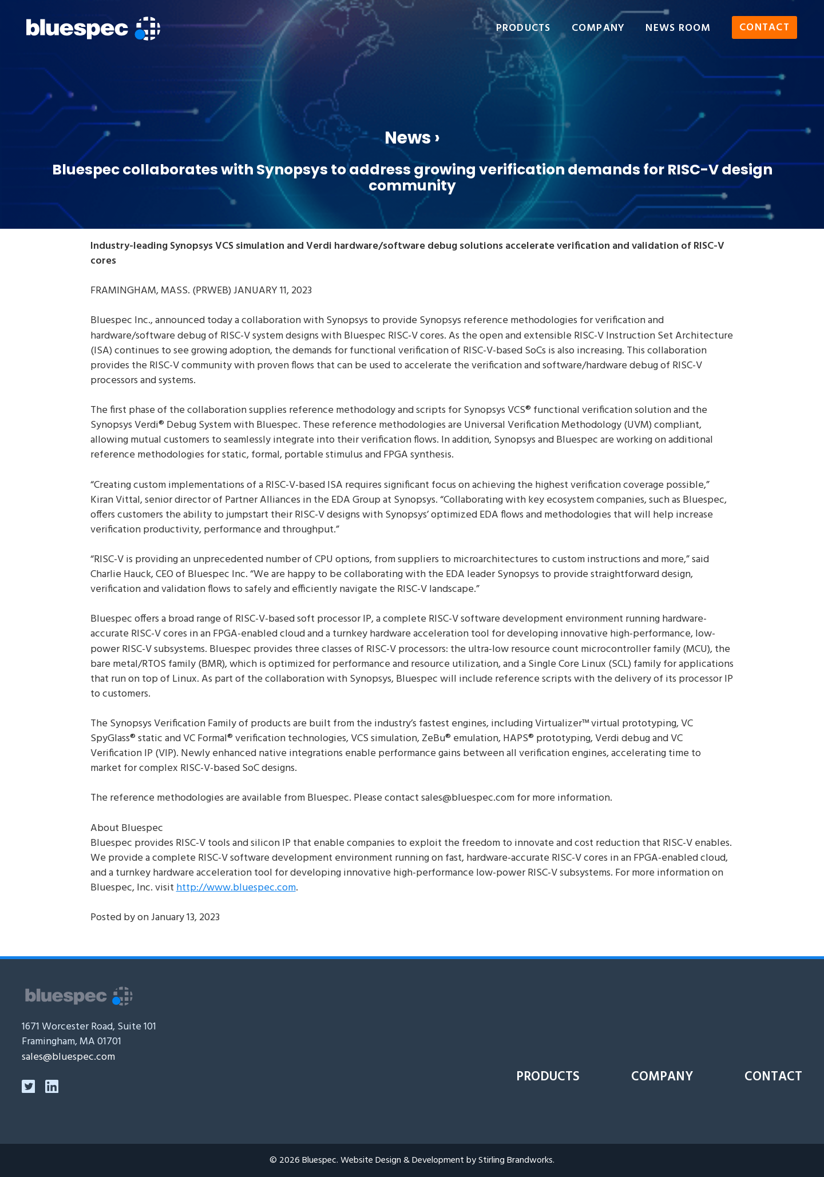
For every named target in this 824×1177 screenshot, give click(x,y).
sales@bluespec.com (68, 1057)
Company (598, 28)
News (408, 137)
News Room (678, 28)
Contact (764, 28)
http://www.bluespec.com (236, 888)
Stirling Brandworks (515, 1160)
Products (523, 28)
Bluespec (319, 1160)
